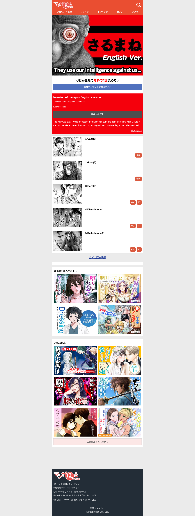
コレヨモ (74, 500)
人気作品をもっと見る (97, 442)
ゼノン (120, 12)
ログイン (84, 12)
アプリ (135, 12)
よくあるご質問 (71, 492)
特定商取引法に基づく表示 (64, 495)
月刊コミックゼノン (71, 484)
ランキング (103, 12)
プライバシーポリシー (70, 488)
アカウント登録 (64, 12)
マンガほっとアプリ (61, 500)
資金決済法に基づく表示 (86, 495)
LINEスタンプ (84, 500)
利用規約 (57, 488)
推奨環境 (82, 492)
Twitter (93, 500)
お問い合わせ (58, 492)
